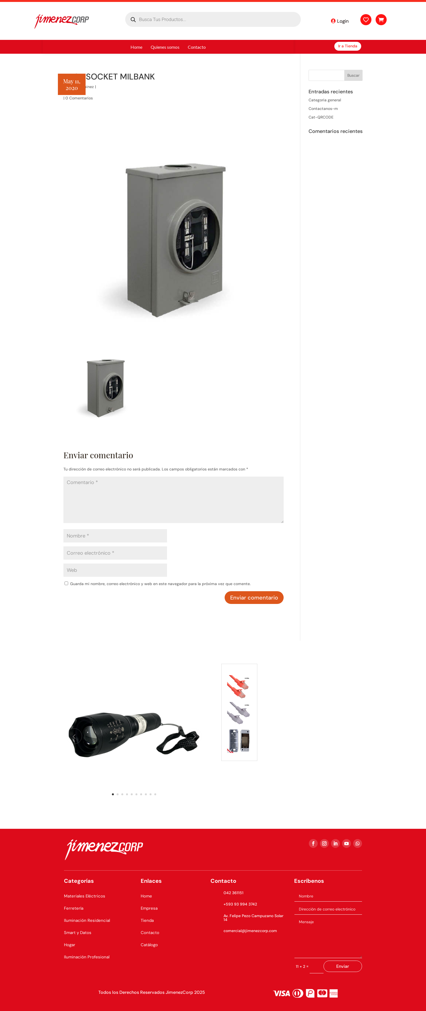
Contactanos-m (323, 108)
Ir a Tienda (347, 45)
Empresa (149, 908)
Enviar (342, 966)
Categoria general (325, 99)
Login (343, 21)
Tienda (147, 920)
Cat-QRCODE (321, 117)
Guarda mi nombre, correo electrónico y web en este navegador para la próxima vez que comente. (160, 583)
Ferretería (73, 908)
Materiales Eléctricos (84, 896)
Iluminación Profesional (86, 957)
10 (155, 794)
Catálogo (149, 945)
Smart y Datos (77, 932)
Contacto (150, 932)
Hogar (69, 945)
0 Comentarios (79, 98)
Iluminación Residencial (87, 920)
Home (146, 896)
